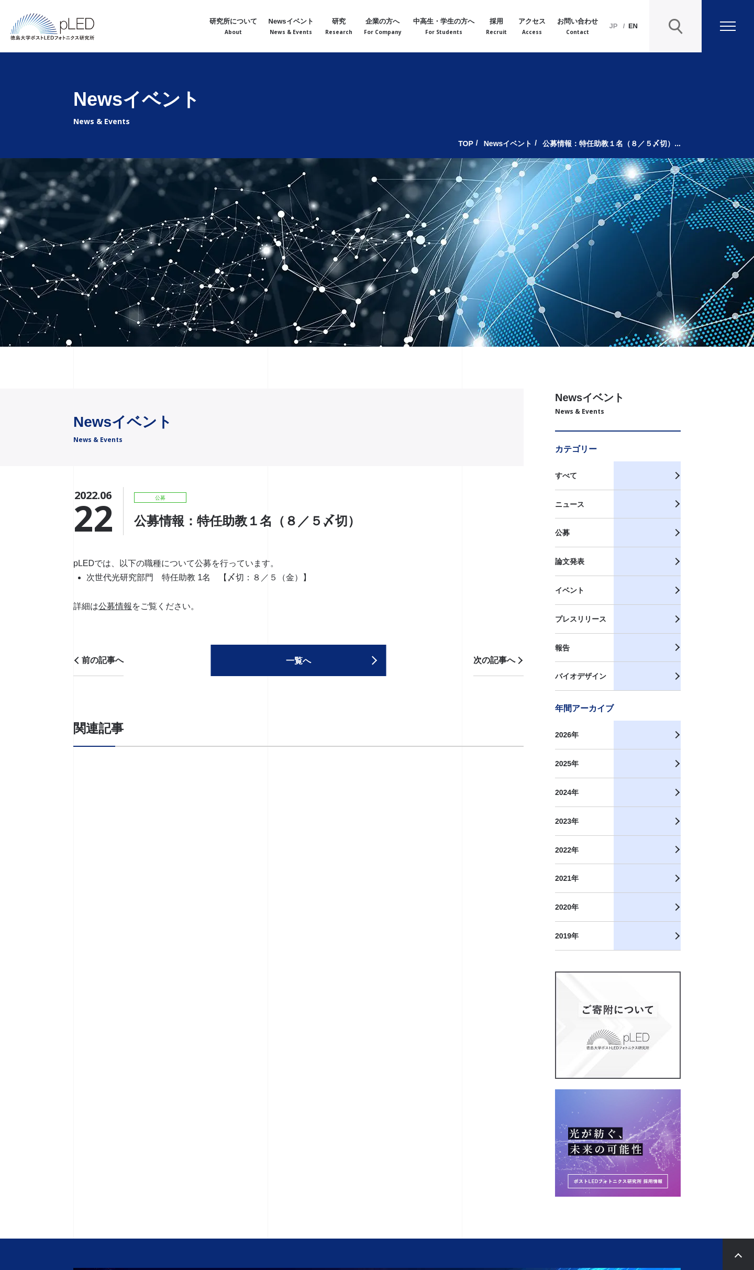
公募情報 (115, 606)
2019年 (567, 936)
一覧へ (298, 660)
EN (633, 26)
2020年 (567, 907)
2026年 (567, 735)
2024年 (567, 792)
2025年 (567, 763)
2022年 (567, 850)
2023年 (567, 821)
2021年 (567, 878)
